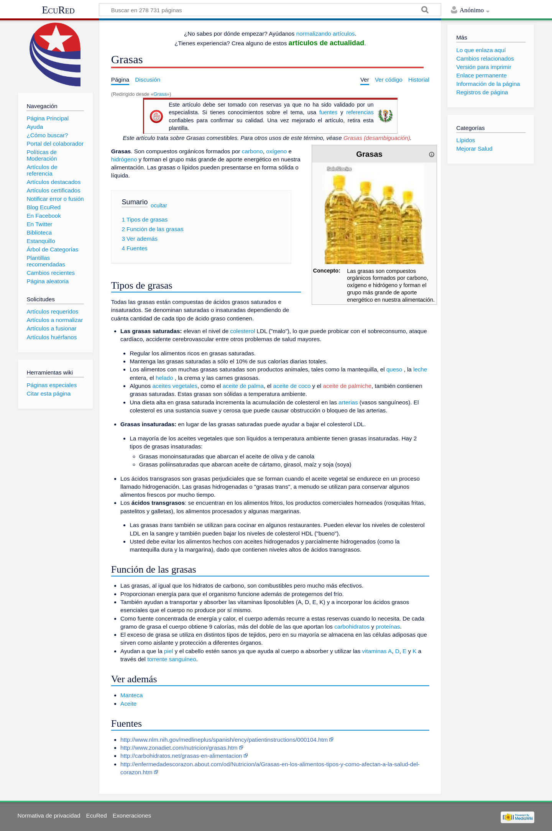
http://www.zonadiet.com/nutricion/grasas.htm (179, 747)
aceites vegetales (175, 386)
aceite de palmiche (347, 386)
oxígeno (276, 151)
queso (394, 369)
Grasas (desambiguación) (376, 138)
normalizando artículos (325, 33)
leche (420, 369)
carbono (252, 151)
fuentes (328, 112)
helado (164, 377)
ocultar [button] (159, 205)
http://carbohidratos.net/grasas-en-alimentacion (181, 755)
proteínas (388, 626)
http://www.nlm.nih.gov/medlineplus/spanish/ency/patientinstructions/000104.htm (224, 739)
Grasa (160, 94)
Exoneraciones (132, 815)
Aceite (128, 703)
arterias (348, 402)
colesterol (242, 331)
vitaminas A (377, 651)
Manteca (131, 695)
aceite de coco (291, 386)
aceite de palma (243, 386)
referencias (359, 112)
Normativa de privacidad (49, 815)
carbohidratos (352, 626)
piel (168, 651)
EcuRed (58, 10)
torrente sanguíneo (171, 659)
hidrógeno (124, 159)
